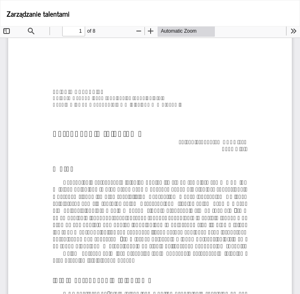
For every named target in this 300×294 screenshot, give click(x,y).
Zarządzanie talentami (38, 13)
